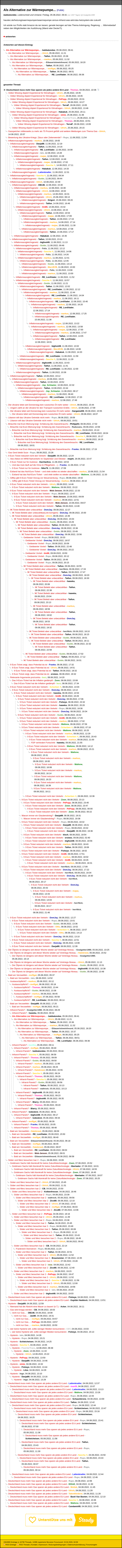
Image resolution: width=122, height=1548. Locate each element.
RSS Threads (23, 1545)
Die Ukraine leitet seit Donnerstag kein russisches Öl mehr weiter (38, 405)
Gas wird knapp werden (21, 1310)
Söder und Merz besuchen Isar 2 (23, 1160)
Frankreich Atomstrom (26, 1249)
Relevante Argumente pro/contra (25, 677)
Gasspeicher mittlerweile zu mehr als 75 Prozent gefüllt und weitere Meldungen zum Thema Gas (52, 131)
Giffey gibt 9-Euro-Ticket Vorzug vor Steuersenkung (34, 478)
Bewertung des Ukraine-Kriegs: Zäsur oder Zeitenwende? (34, 137)
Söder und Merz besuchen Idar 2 (33, 1200)
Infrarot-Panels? (17, 1010)
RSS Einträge (9, 1545)
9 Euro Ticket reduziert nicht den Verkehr (27, 456)
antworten (11, 36)
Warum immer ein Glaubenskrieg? (37, 815)
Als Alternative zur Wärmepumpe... (24, 53)
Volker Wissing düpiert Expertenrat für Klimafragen (31, 93)
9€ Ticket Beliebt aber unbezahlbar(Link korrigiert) (35, 513)
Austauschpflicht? (18, 981)
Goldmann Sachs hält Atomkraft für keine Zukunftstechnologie (38, 1163)
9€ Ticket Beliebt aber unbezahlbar (26, 510)
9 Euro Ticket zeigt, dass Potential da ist (28, 664)
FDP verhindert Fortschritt (43, 742)
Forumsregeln (91, 1545)
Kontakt (34, 1545)
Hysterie (12, 1303)
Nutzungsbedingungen (57, 1545)
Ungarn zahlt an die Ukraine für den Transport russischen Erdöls (40, 408)
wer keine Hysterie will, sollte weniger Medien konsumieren (37, 1329)
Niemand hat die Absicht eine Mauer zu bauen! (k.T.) (34, 1306)
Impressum (43, 1545)
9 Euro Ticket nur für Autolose (23, 462)
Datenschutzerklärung (76, 1545)
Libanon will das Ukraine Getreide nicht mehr (29, 417)
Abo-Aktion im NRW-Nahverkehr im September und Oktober (38, 459)
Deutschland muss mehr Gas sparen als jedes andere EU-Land (37, 90)
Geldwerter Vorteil (32, 537)
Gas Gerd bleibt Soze (18, 452)
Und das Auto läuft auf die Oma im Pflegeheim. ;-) (35, 465)
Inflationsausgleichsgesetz (20, 140)
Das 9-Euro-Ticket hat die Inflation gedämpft (32, 680)
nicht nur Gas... (19, 1313)
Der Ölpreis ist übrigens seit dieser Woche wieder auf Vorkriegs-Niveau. (41, 950)
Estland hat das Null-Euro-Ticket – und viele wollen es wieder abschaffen (43, 471)
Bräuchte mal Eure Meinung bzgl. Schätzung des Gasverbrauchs (38, 424)
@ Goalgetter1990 (88, 15)
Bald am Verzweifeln (17, 975)
